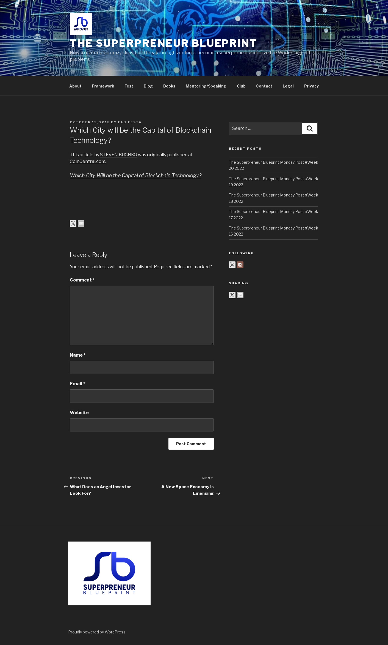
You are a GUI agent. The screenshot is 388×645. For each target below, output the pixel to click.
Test (128, 86)
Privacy (311, 86)
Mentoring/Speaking (206, 86)
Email (77, 383)
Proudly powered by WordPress (97, 632)
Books (169, 86)
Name (78, 355)
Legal (288, 86)
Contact (264, 86)
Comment (82, 280)
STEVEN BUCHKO (118, 154)
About (75, 86)
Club (241, 86)
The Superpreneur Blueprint (163, 43)
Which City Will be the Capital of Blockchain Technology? (135, 175)
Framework (103, 86)
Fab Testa (130, 122)
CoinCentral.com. (88, 161)
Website (79, 412)
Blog (148, 86)
